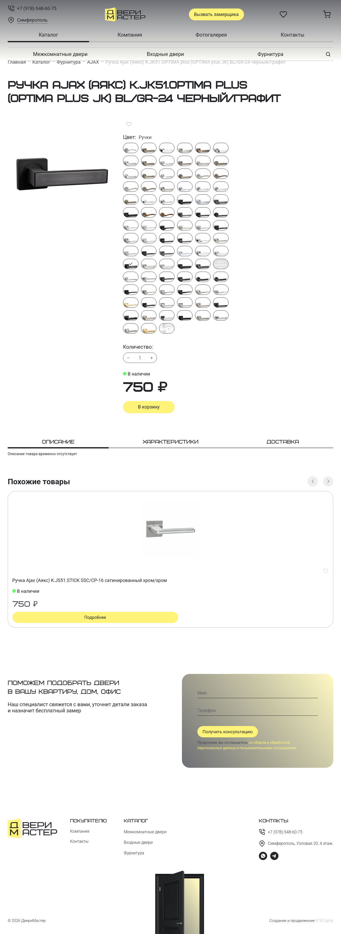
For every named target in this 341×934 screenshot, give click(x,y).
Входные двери (165, 54)
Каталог (48, 35)
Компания (130, 35)
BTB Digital (324, 920)
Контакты (292, 35)
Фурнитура (271, 54)
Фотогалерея (211, 35)
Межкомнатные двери (60, 54)
